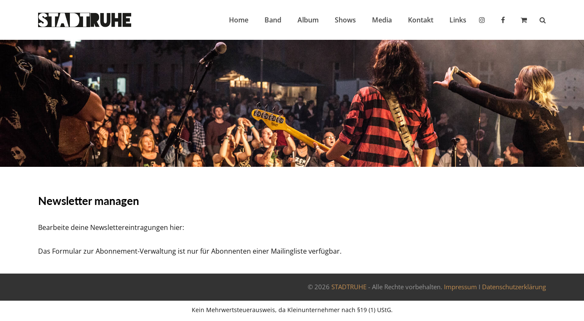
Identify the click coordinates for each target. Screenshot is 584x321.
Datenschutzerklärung (514, 286)
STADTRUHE (348, 286)
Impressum (460, 286)
